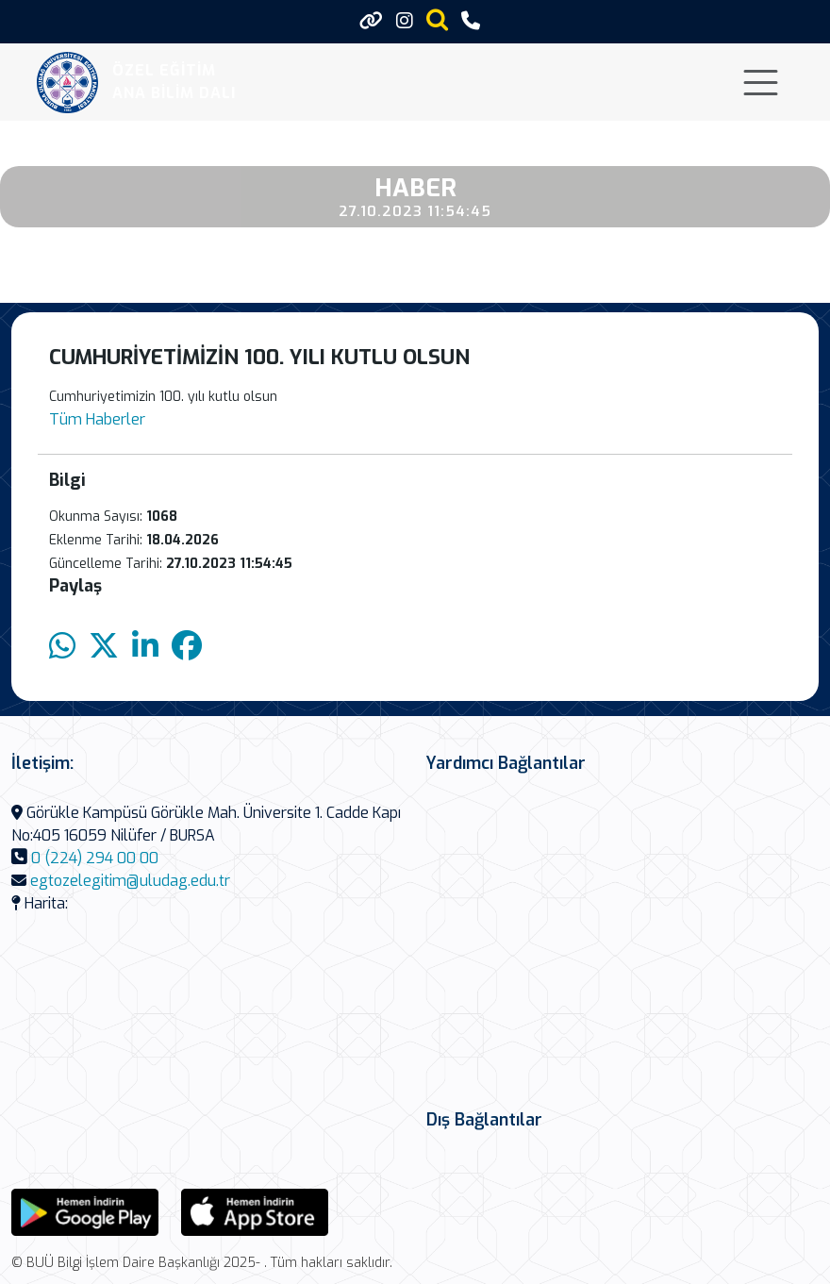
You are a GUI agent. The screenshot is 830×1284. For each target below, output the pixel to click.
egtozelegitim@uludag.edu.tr (130, 881)
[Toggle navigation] (760, 83)
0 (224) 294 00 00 (94, 858)
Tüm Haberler (97, 419)
